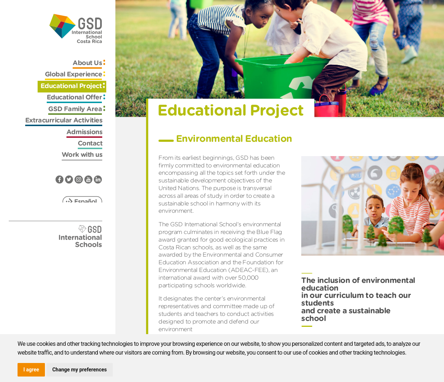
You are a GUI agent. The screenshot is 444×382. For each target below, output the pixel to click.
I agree (31, 369)
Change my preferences (79, 369)
